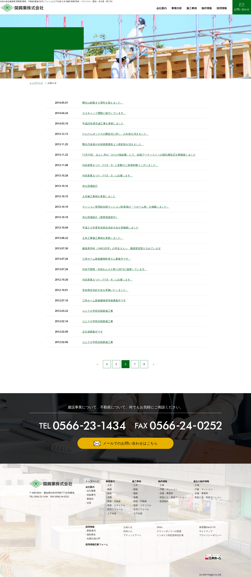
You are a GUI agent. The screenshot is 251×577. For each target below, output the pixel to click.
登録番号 (91, 494)
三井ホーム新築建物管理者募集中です (104, 300)
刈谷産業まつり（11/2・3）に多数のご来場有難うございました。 (120, 165)
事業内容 (176, 8)
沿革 (89, 502)
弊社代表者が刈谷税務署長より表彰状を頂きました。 (113, 144)
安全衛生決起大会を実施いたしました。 (105, 290)
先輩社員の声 (93, 538)
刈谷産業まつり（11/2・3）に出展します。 (107, 175)
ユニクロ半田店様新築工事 (97, 311)
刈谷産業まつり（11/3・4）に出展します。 (107, 279)
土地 (162, 485)
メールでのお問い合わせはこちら (130, 443)
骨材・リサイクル (116, 505)
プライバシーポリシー (210, 535)
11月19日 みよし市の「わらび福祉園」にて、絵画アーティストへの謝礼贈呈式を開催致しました (139, 154)
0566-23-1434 (41, 496)
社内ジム (127, 531)
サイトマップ (206, 531)
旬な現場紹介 (90, 186)
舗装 (109, 493)
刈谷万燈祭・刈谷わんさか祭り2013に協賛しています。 (114, 269)
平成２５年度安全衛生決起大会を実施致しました (110, 227)
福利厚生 (91, 534)
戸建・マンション (169, 489)
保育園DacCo (206, 527)
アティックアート (132, 535)
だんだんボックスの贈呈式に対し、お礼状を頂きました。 (115, 134)
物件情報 (207, 8)
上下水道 (111, 513)
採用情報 (222, 8)
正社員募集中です (92, 331)
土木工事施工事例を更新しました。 (102, 238)
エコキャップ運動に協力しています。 (104, 113)
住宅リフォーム (115, 509)
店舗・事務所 (166, 493)
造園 (109, 497)
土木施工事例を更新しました (99, 196)
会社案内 (161, 8)
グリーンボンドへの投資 (169, 531)
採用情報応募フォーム (96, 544)
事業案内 (110, 481)
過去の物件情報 (201, 481)
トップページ (36, 82)
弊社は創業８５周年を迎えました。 (102, 102)
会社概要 (91, 490)
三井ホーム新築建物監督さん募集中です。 (106, 259)
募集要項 (91, 530)
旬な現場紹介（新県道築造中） (100, 217)
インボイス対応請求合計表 (170, 535)
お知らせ (127, 527)
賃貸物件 (164, 501)
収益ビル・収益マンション (173, 497)
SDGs (159, 527)
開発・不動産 (114, 501)
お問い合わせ (241, 7)
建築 (109, 489)
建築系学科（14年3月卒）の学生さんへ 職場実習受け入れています (121, 248)
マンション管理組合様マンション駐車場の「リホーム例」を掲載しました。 (125, 207)
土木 (109, 485)
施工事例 (191, 8)
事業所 (90, 498)
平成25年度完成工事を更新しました (103, 123)
